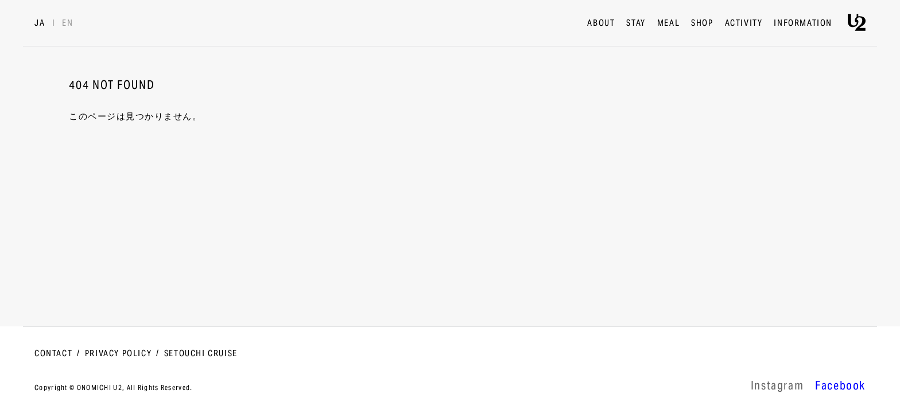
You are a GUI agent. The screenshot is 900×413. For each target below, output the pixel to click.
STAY (635, 23)
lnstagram (777, 387)
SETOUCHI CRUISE (201, 354)
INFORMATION (803, 23)
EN (67, 23)
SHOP (702, 23)
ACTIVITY (744, 23)
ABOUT (601, 23)
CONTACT (53, 354)
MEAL (668, 23)
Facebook (840, 387)
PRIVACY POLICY (118, 354)
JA (39, 23)
